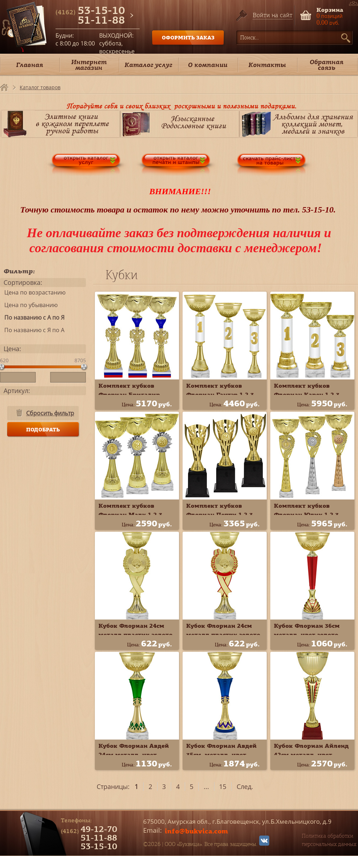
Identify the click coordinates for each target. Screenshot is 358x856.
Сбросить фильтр (50, 413)
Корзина (329, 9)
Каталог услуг (148, 65)
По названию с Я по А (32, 330)
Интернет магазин (89, 65)
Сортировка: (23, 282)
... (206, 786)
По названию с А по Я (32, 317)
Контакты (267, 65)
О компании (207, 65)
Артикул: (17, 390)
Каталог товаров (40, 87)
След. (245, 786)
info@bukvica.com (196, 831)
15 (222, 786)
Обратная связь (326, 65)
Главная (29, 65)
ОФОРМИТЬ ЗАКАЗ (188, 37)
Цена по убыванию (29, 305)
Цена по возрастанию (33, 292)
